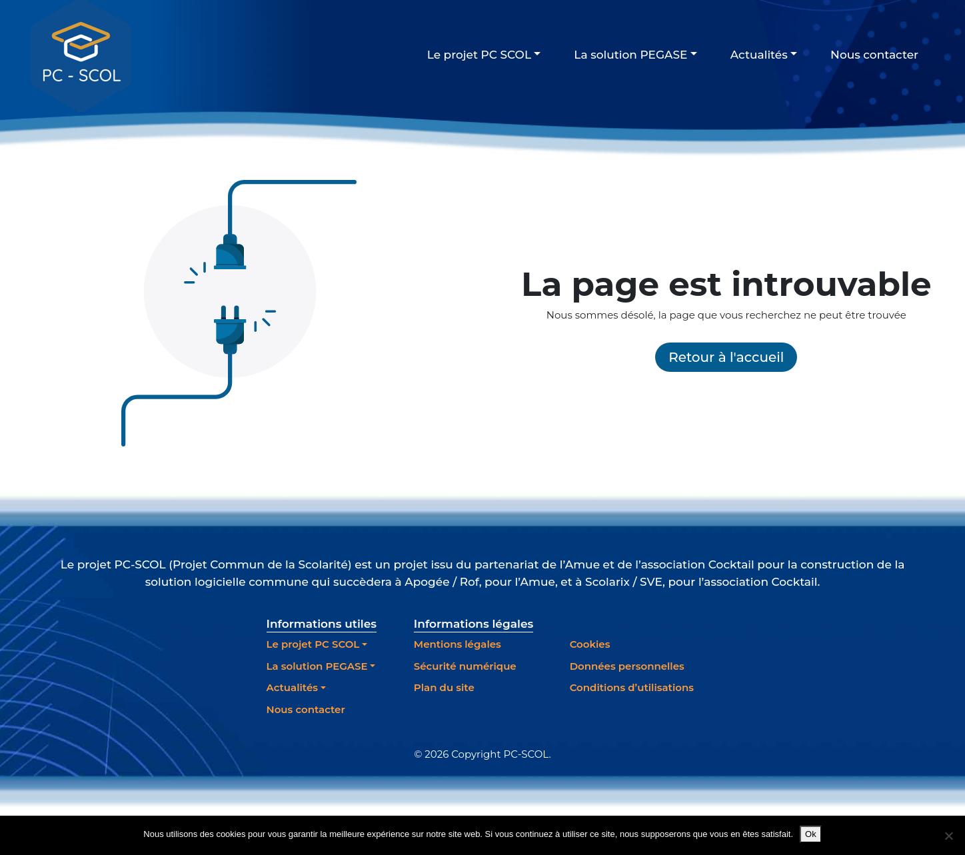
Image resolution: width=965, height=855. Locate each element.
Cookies (590, 644)
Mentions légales (457, 644)
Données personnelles (627, 666)
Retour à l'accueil (726, 357)
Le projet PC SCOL (479, 54)
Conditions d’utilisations (632, 687)
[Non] (948, 835)
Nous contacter (874, 54)
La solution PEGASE (630, 54)
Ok (810, 834)
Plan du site (444, 687)
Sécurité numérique (465, 666)
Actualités (759, 54)
